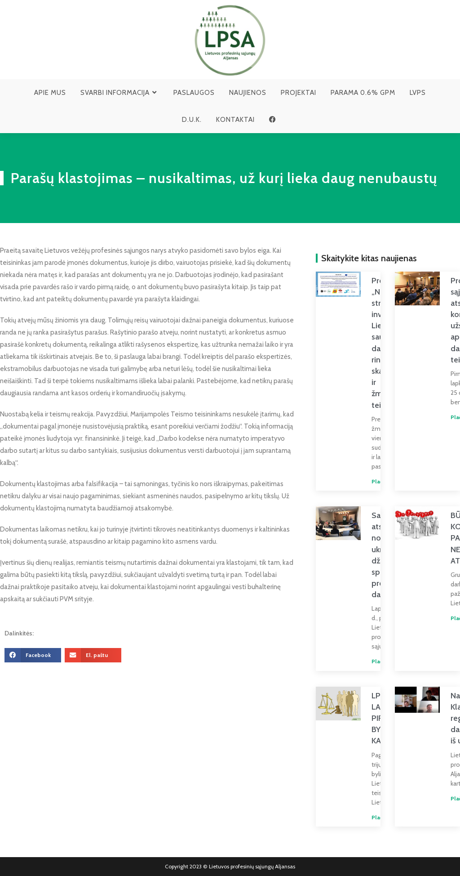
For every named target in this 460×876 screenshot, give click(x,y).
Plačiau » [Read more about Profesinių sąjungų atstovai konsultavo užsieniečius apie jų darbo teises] (444, 417)
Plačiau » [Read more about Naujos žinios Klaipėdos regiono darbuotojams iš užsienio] (444, 798)
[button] (32, 655)
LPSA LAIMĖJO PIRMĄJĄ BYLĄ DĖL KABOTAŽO (374, 718)
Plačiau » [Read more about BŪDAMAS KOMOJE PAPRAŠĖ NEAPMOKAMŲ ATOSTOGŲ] (444, 618)
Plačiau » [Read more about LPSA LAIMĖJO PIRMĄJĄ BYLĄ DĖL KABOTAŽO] (365, 817)
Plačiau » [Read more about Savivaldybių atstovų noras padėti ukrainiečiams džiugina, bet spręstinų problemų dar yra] (365, 661)
